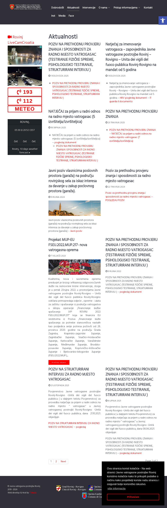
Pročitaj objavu (59, 362)
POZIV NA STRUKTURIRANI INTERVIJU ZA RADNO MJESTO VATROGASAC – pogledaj (74, 425)
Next (63, 461)
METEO (25, 109)
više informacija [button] (116, 488)
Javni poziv (76, 231)
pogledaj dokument (65, 142)
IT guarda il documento (130, 100)
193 (24, 92)
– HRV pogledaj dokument (132, 98)
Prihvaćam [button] (133, 497)
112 (24, 101)
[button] (163, 20)
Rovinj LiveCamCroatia (21, 40)
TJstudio (33, 492)
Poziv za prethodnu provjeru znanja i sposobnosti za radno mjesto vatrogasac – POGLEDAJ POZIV (129, 196)
